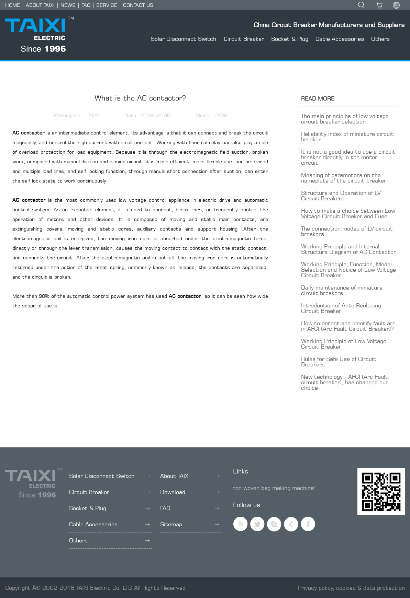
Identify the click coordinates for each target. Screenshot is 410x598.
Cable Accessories (339, 38)
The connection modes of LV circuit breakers (347, 231)
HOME (12, 5)
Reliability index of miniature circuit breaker (347, 136)
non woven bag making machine (273, 487)
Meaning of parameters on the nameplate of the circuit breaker (343, 178)
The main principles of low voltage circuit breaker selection (345, 119)
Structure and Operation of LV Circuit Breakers (341, 195)
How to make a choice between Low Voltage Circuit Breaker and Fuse (348, 213)
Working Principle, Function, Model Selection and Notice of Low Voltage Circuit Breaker (348, 270)
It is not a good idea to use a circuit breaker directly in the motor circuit (348, 157)
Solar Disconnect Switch (183, 38)
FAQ (85, 5)
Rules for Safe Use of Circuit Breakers (338, 361)
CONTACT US (138, 5)
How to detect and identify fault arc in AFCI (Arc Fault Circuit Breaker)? (348, 326)
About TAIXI (189, 475)
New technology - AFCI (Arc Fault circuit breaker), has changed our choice (344, 382)
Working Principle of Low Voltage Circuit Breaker (343, 344)
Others (380, 38)
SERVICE (106, 5)
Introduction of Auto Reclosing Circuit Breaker (341, 308)
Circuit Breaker (244, 38)
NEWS (68, 5)
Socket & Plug (289, 38)
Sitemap (189, 524)
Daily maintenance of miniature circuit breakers (342, 290)
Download (189, 492)
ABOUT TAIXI (40, 5)
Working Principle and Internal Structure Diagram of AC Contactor (348, 249)
